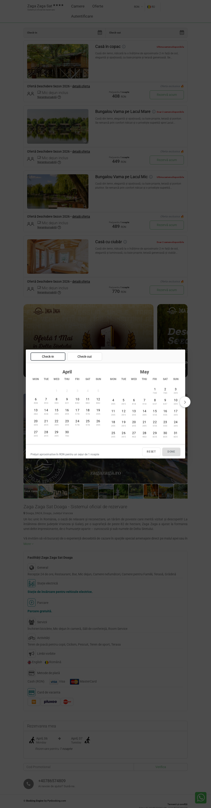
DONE (171, 452)
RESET (151, 452)
